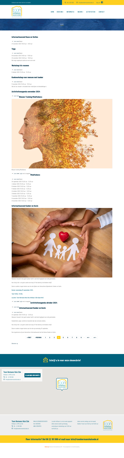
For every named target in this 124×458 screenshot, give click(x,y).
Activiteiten (91, 12)
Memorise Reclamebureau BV (56, 454)
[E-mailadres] (26, 370)
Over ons (60, 12)
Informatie (71, 12)
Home (52, 12)
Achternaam (74, 366)
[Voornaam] (55, 370)
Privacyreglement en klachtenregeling (71, 454)
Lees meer (16, 41)
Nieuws (81, 12)
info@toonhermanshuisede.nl (85, 2)
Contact (102, 12)
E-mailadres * (15, 366)
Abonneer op (15, 343)
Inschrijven (106, 370)
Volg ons (99, 2)
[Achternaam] (84, 370)
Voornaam (43, 366)
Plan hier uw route (32, 383)
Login (21, 173)
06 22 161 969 (69, 2)
